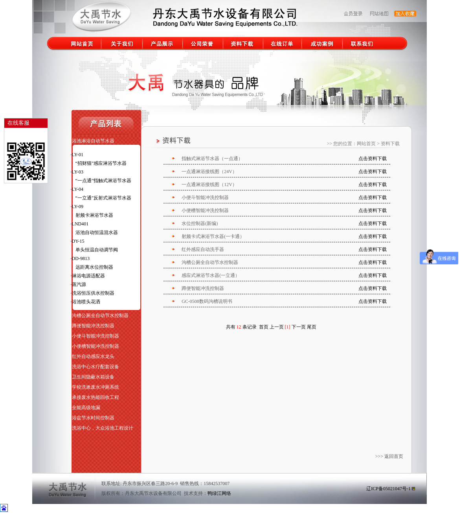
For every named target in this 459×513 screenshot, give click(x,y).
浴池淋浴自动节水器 (93, 141)
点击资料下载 (372, 158)
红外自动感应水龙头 (93, 356)
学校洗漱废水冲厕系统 (95, 387)
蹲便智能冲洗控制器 (93, 325)
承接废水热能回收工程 (95, 397)
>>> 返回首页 (389, 456)
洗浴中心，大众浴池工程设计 (102, 428)
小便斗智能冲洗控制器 (95, 336)
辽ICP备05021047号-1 (388, 488)
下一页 (299, 327)
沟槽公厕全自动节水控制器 (100, 315)
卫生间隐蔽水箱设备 (93, 377)
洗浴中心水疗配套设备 (95, 366)
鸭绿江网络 (219, 493)
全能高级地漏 (86, 407)
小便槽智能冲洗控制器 (95, 346)
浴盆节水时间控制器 (93, 418)
